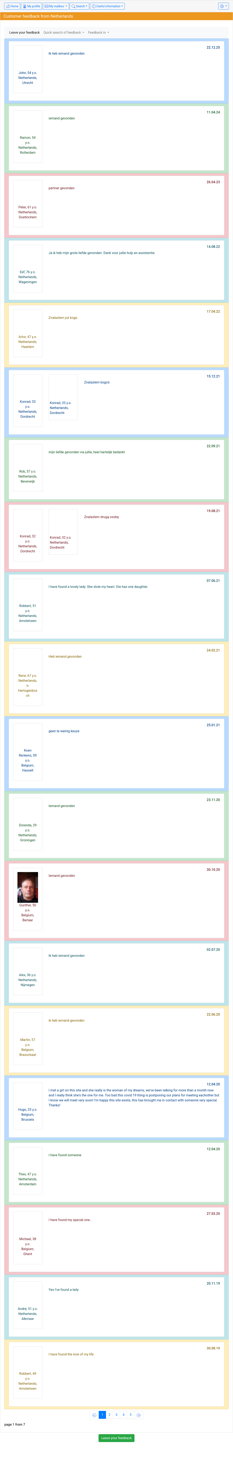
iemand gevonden (62, 118)
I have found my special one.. (70, 1220)
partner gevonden (62, 188)
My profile (31, 6)
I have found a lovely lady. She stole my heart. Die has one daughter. (98, 587)
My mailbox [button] (55, 6)
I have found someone (65, 1155)
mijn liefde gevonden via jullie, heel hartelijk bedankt (87, 452)
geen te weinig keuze (64, 731)
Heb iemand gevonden (65, 657)
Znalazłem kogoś (97, 382)
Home (12, 6)
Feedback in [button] (97, 32)
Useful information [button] (106, 6)
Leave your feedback (24, 32)
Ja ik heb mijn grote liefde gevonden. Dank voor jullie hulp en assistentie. (102, 253)
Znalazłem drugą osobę (101, 517)
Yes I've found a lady (64, 1290)
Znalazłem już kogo (63, 318)
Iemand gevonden (62, 806)
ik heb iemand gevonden (66, 1020)
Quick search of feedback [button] (62, 32)
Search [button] (78, 6)
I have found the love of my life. (72, 1354)
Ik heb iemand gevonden (67, 53)
